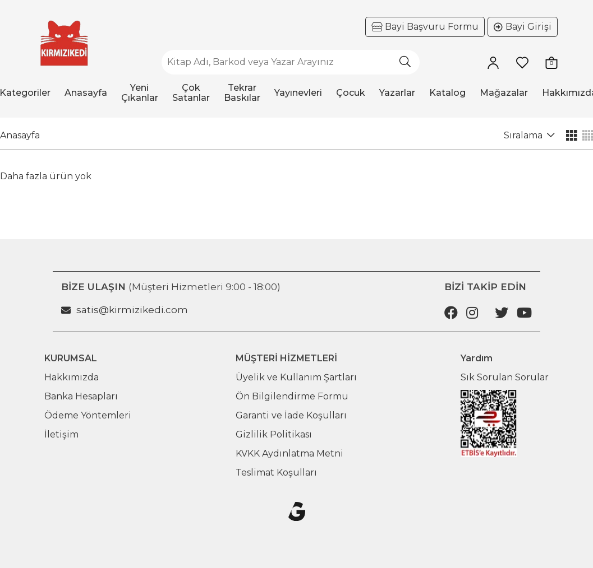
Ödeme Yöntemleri (87, 415)
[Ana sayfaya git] (64, 43)
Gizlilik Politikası (274, 434)
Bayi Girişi (528, 26)
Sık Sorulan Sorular (505, 377)
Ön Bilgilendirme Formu (292, 396)
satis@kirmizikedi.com (124, 309)
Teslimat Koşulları (276, 472)
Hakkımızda (71, 377)
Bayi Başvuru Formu (432, 26)
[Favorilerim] (522, 62)
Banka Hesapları (81, 396)
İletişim (61, 434)
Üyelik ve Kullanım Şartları (296, 377)
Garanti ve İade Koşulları (291, 415)
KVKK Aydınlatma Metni (289, 453)
